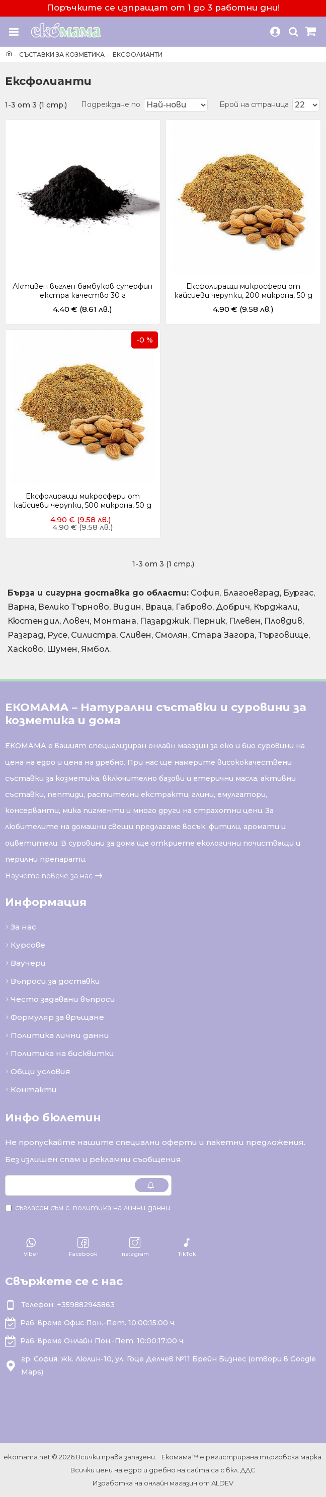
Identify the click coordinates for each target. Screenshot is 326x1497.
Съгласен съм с (88, 1207)
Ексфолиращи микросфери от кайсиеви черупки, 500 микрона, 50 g (82, 501)
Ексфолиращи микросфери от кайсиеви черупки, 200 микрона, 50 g (243, 291)
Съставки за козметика (62, 54)
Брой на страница (254, 104)
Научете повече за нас (49, 875)
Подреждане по (108, 104)
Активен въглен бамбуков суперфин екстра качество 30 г (82, 291)
